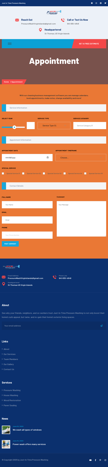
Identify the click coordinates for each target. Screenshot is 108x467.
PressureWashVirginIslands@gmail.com (38, 23)
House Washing (11, 395)
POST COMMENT (10, 244)
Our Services (9, 354)
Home (7, 82)
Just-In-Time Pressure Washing (34, 460)
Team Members (11, 359)
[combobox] (54, 125)
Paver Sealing (10, 405)
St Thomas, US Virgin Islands (57, 33)
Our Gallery (9, 364)
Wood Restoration (12, 400)
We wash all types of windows (27, 429)
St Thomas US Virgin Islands (20, 285)
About (6, 349)
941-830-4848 (73, 23)
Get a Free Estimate (89, 43)
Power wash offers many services (29, 444)
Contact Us (9, 369)
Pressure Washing (12, 390)
